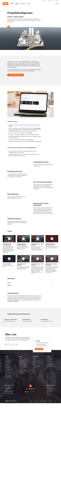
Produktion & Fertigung (22, 441)
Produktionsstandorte (50, 438)
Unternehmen (35, 432)
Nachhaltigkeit (35, 443)
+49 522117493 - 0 (10, 469)
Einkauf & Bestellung (22, 438)
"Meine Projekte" (29, 134)
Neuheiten (6, 434)
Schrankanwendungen (8, 449)
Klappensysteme (8, 437)
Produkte (7, 432)
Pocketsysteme (7, 443)
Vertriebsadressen (50, 437)
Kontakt (48, 432)
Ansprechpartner (49, 434)
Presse (34, 449)
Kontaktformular (15, 362)
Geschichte (34, 440)
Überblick (20, 434)
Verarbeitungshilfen (8, 452)
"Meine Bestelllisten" (30, 141)
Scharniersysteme (8, 438)
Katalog (44, 0)
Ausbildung (34, 446)
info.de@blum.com (10, 467)
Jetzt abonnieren (39, 424)
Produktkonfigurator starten (15, 76)
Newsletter (50, 470)
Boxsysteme (7, 440)
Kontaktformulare (49, 435)
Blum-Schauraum (49, 440)
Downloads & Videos (51, 464)
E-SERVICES (56, 0)
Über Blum (34, 434)
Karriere (34, 435)
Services (20, 432)
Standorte (34, 438)
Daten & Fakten (35, 437)
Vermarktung (21, 444)
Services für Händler (22, 446)
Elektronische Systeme (9, 446)
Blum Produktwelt (8, 435)
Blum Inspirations (49, 0)
